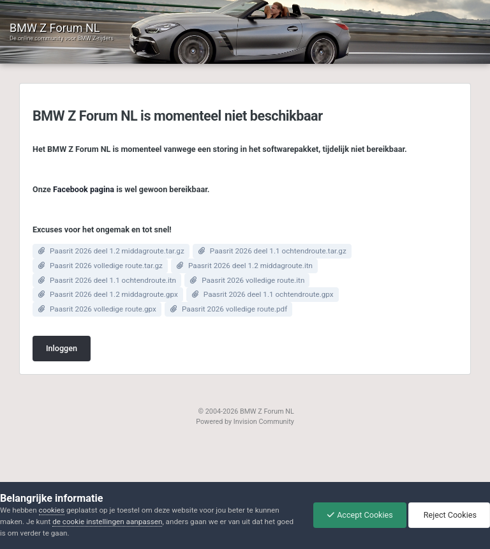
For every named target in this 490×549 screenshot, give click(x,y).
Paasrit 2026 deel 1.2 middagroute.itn (250, 265)
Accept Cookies (360, 515)
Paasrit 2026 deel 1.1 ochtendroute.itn (113, 280)
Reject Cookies (449, 515)
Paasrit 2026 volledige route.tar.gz (106, 265)
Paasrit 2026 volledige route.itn (253, 280)
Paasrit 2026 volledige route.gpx (103, 309)
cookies (51, 510)
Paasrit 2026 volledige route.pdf (234, 309)
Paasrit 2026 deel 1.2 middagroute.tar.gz (117, 250)
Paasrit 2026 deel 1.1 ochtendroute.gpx (269, 294)
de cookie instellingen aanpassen (107, 521)
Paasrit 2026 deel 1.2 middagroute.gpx (114, 294)
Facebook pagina (83, 189)
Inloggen (61, 348)
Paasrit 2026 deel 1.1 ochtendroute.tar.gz (278, 250)
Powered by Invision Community (245, 421)
